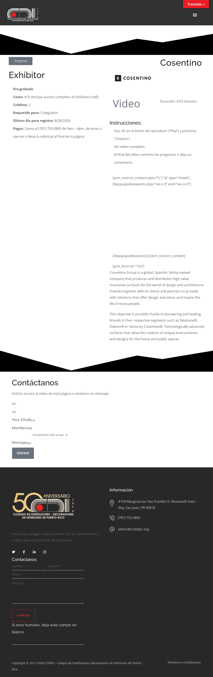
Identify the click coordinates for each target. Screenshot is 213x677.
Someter (24, 615)
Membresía (22, 428)
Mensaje (19, 442)
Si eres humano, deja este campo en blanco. (44, 628)
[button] (194, 14)
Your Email (21, 419)
